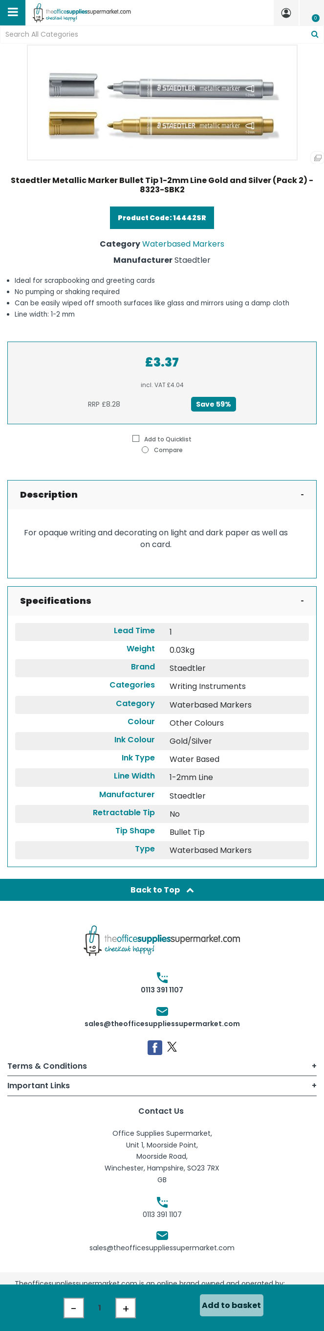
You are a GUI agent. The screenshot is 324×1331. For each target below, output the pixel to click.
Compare (162, 449)
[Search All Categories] (162, 34)
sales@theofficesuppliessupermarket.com (162, 1024)
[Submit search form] (315, 34)
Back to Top (162, 889)
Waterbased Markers (183, 244)
